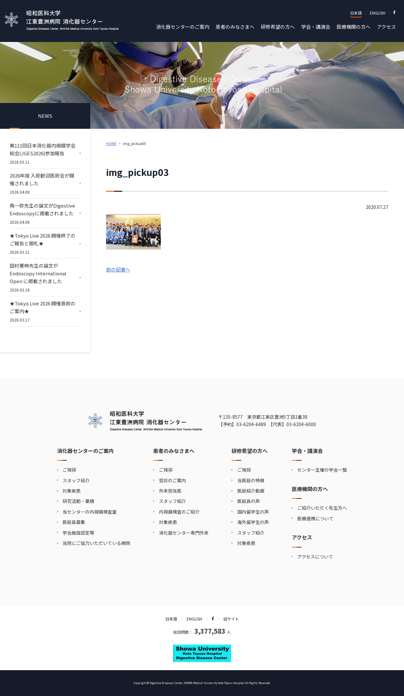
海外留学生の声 (253, 522)
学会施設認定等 (78, 532)
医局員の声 (248, 501)
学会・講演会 (315, 26)
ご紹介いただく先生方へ (322, 508)
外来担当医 (170, 490)
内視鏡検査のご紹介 (179, 511)
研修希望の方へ (278, 26)
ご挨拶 (69, 469)
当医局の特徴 (250, 480)
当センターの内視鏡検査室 (90, 511)
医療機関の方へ (353, 26)
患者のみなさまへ (235, 26)
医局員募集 (74, 522)
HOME (111, 143)
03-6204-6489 (251, 424)
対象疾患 (72, 490)
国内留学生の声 (253, 511)
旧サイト (231, 618)
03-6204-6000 (301, 424)
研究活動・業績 (78, 501)
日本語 (356, 12)
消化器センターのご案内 (182, 26)
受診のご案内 (172, 480)
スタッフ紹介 (76, 480)
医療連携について (315, 518)
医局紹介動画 (250, 490)
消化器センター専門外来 (184, 532)
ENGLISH (377, 12)
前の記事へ (118, 269)
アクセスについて (315, 556)
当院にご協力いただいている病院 (96, 543)
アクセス (386, 26)
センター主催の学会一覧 (322, 469)
